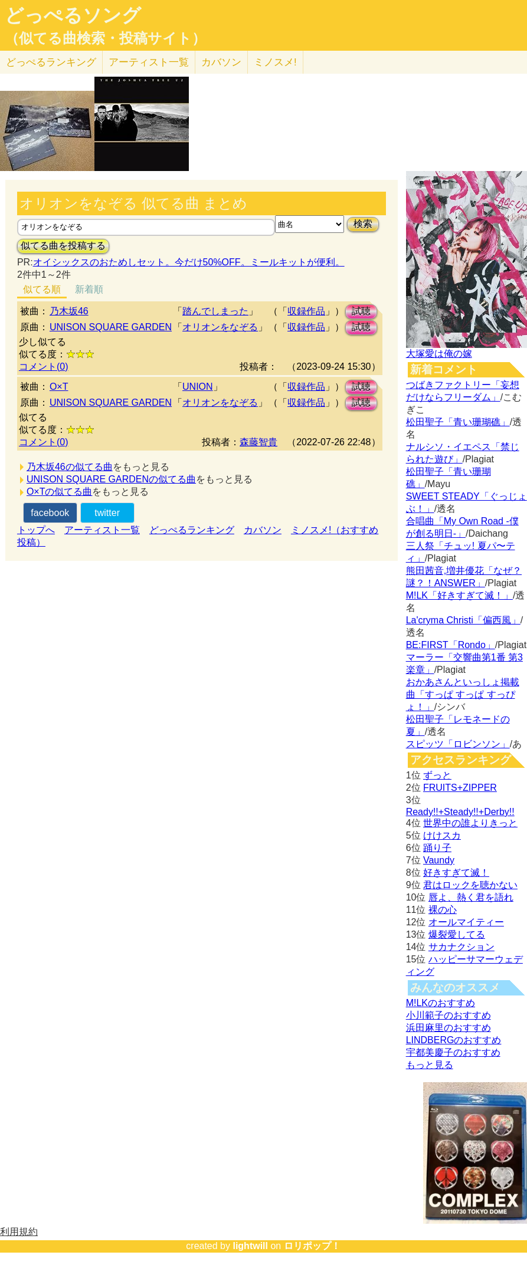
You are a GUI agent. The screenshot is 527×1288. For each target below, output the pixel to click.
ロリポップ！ (312, 1246)
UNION (197, 387)
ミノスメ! (275, 62)
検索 (362, 224)
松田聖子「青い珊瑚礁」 (458, 422)
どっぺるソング (73, 15)
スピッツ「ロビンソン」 (458, 744)
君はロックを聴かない (470, 885)
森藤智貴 (258, 442)
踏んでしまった (215, 311)
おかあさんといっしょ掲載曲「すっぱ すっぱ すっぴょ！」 (462, 694)
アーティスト (149, 62)
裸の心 (442, 910)
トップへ (36, 530)
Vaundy (438, 860)
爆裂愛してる (456, 934)
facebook (50, 513)
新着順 (89, 289)
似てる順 (42, 289)
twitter (107, 513)
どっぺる (51, 62)
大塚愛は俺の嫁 (439, 354)
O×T (59, 387)
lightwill (250, 1246)
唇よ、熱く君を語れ (470, 897)
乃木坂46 (69, 311)
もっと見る (429, 1065)
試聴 (361, 311)
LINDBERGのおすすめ (454, 1040)
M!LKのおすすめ (440, 1003)
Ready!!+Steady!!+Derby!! (460, 812)
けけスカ (442, 835)
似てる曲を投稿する (63, 246)
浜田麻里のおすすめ (448, 1028)
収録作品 (306, 311)
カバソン (221, 62)
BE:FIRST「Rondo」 (450, 645)
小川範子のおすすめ (448, 1015)
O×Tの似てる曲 (60, 492)
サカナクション (461, 947)
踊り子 (437, 848)
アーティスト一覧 (102, 530)
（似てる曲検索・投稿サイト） (105, 38)
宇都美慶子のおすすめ (453, 1052)
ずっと (437, 775)
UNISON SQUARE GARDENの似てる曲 (111, 479)
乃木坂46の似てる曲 (70, 467)
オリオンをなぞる (220, 327)
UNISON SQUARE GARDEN (111, 327)
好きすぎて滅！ (456, 873)
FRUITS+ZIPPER (460, 788)
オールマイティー (466, 922)
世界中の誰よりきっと (470, 823)
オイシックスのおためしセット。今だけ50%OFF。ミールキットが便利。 (189, 262)
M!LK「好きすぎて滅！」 (459, 595)
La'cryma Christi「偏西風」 (463, 620)
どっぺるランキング (191, 530)
